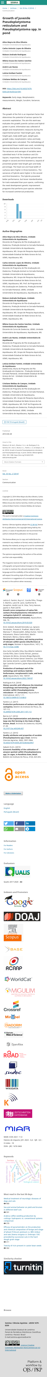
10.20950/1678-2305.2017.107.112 (17, 712)
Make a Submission (13, 793)
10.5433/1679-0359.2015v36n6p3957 (18, 742)
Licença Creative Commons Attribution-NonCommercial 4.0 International (22, 1347)
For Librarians (9, 853)
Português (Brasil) (11, 812)
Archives (13, 8)
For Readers (8, 845)
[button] (9, 823)
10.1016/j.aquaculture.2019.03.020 (17, 622)
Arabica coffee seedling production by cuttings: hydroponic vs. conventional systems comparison (23, 1218)
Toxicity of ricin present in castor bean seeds (22, 1245)
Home (5, 8)
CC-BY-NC (33, 524)
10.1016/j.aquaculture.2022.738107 (18, 678)
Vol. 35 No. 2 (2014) (27, 8)
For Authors (8, 849)
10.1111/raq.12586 (11, 647)
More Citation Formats (12, 462)
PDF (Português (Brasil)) (15, 422)
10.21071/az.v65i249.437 (13, 728)
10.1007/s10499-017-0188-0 (14, 697)
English (7, 808)
